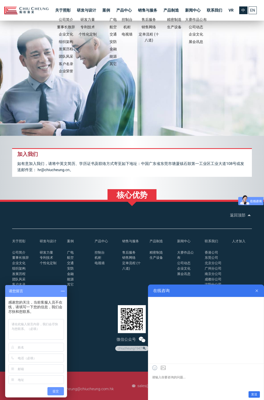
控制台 (100, 252)
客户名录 (19, 284)
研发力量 (46, 252)
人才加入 (238, 241)
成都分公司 (213, 279)
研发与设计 (86, 10)
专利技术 (46, 258)
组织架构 (19, 268)
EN (252, 10)
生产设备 (156, 258)
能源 (70, 279)
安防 (70, 268)
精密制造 (156, 252)
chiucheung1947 (132, 348)
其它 (70, 284)
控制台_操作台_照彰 (26, 10)
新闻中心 (193, 10)
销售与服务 (147, 10)
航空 (70, 258)
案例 (106, 10)
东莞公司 (211, 258)
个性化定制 (48, 263)
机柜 (98, 258)
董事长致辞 (20, 258)
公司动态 (184, 263)
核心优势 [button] (132, 194)
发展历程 (19, 274)
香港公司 (211, 252)
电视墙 (100, 263)
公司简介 (19, 252)
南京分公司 (213, 274)
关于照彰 (63, 10)
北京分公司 (213, 263)
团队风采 (19, 279)
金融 (70, 274)
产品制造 (171, 10)
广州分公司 (213, 268)
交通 (70, 263)
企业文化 (19, 263)
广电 (70, 252)
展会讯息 (184, 274)
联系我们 (214, 10)
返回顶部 (241, 215)
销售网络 (129, 258)
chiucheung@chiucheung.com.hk (85, 389)
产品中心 (124, 10)
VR (230, 10)
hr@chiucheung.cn (54, 170)
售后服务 (129, 252)
